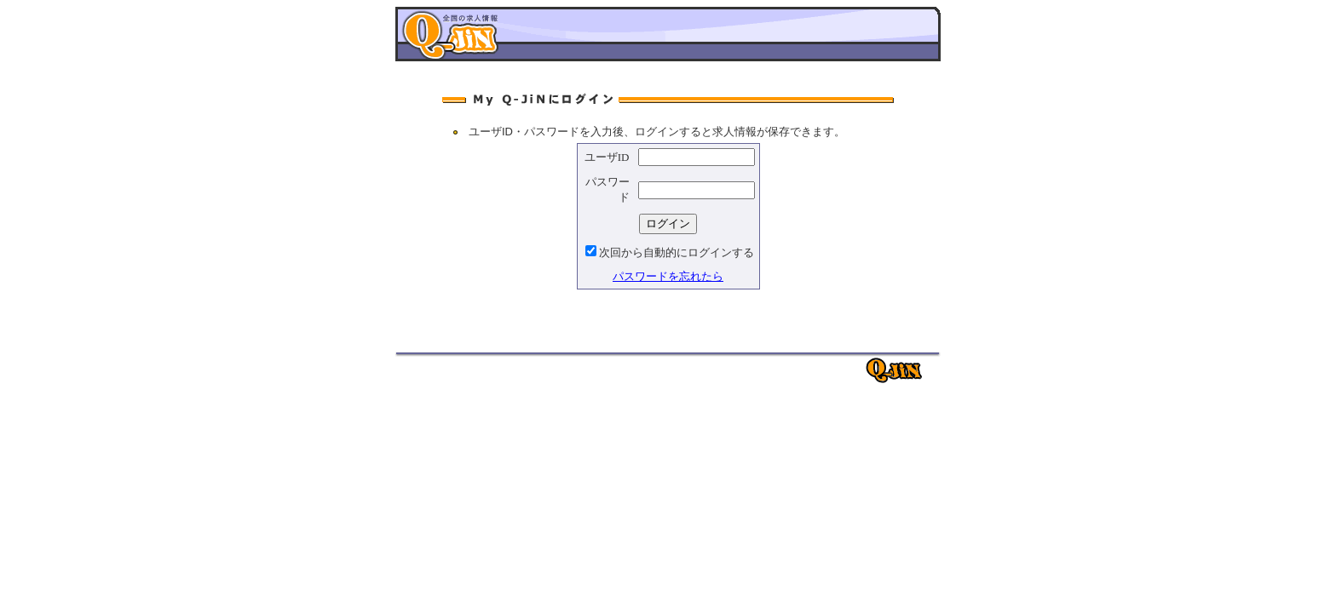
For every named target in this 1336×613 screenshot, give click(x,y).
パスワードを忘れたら (668, 276)
